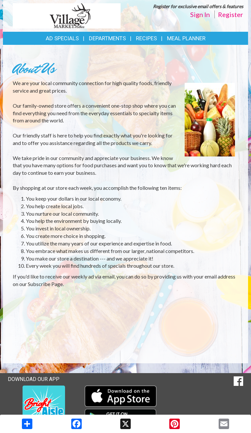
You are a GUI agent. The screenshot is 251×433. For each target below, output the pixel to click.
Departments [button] (107, 38)
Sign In (200, 14)
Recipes (146, 38)
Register (230, 14)
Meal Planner (186, 38)
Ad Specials (62, 38)
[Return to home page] (67, 15)
